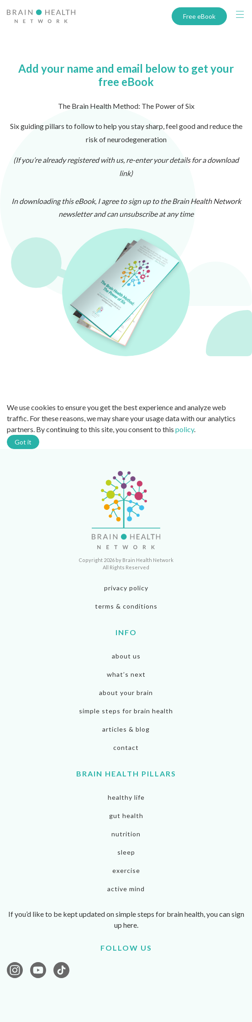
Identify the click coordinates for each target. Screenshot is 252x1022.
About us (126, 656)
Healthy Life (126, 797)
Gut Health (126, 815)
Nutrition (126, 834)
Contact (126, 747)
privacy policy (126, 588)
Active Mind (126, 889)
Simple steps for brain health (126, 711)
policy (184, 429)
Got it (23, 442)
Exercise (126, 870)
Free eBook (199, 16)
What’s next (126, 674)
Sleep (126, 852)
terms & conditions (126, 606)
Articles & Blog (126, 729)
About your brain (126, 692)
